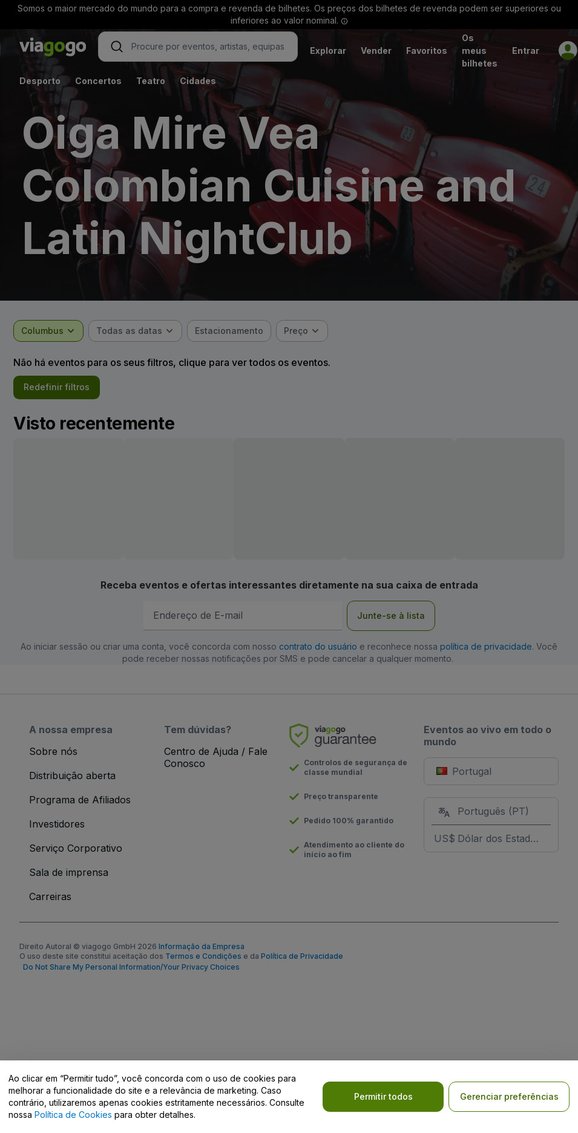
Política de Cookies (73, 1114)
